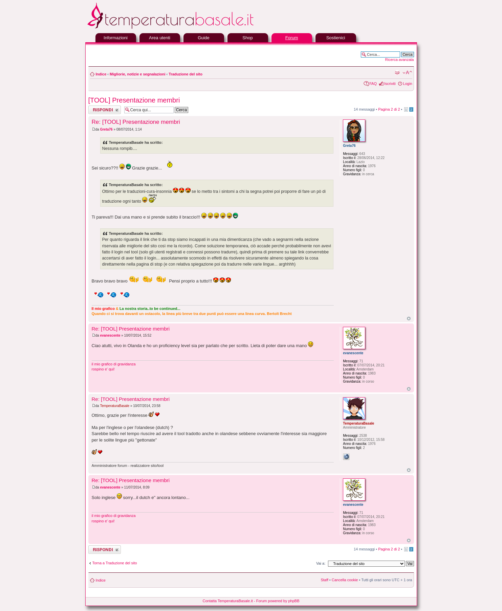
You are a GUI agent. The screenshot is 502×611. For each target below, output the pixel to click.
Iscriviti (390, 84)
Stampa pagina (397, 73)
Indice (101, 74)
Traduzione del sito (185, 74)
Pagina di (389, 109)
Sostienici (335, 37)
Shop (247, 37)
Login (407, 84)
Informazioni (116, 37)
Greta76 (106, 129)
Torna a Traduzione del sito (114, 563)
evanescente (110, 335)
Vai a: (320, 563)
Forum (291, 37)
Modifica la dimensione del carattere (407, 73)
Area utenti (159, 37)
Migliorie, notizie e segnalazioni (137, 74)
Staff (324, 580)
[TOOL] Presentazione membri (134, 100)
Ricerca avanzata (399, 60)
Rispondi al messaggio (104, 110)
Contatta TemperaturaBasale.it (228, 601)
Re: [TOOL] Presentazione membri (136, 122)
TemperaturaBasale (114, 406)
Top (409, 318)
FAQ (373, 84)
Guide (204, 37)
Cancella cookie (345, 580)
